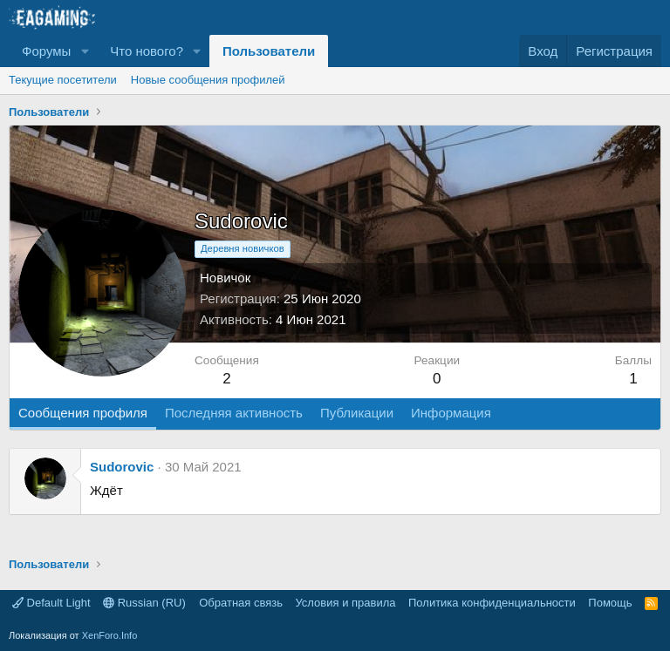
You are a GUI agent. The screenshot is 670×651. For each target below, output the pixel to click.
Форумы (46, 51)
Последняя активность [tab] (234, 412)
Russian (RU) (144, 602)
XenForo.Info (110, 635)
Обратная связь (241, 602)
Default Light (51, 602)
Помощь (610, 602)
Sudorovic (122, 466)
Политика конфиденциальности (492, 602)
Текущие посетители (63, 79)
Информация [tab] (451, 412)
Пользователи (268, 51)
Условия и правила (345, 602)
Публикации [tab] (356, 412)
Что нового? (146, 51)
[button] (84, 51)
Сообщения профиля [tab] (82, 412)
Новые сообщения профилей (208, 79)
